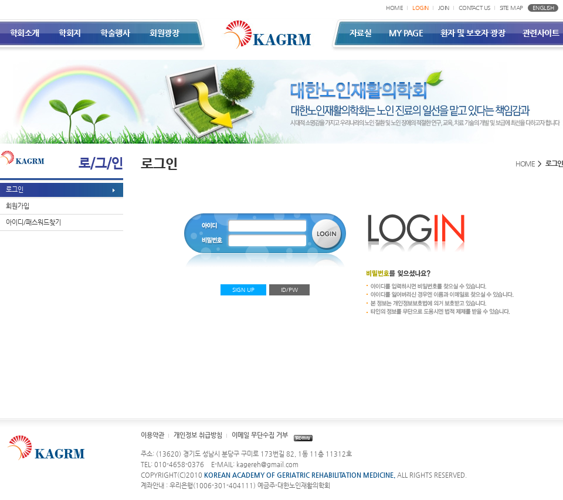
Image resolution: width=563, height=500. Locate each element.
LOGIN (420, 8)
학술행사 (115, 33)
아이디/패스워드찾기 (33, 222)
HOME (394, 8)
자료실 (361, 33)
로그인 (14, 189)
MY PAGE (406, 33)
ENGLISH (543, 8)
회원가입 (17, 206)
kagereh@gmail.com (267, 464)
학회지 (70, 33)
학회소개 (24, 33)
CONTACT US (474, 8)
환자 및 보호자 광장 (473, 33)
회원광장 (164, 33)
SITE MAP (511, 8)
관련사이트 (541, 33)
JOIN (443, 8)
